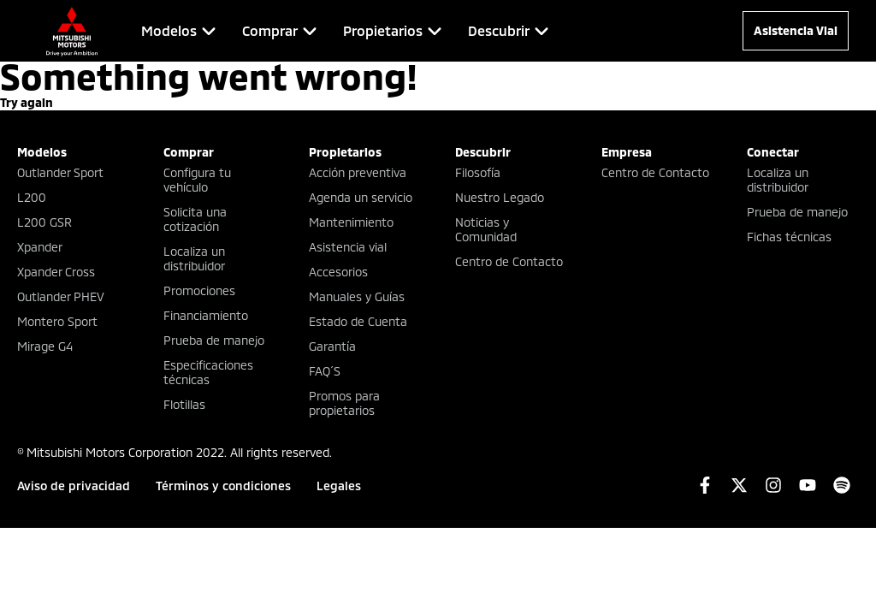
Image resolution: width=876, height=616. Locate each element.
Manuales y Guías (357, 296)
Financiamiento (205, 315)
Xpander (39, 247)
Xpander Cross (56, 271)
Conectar (773, 152)
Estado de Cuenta (358, 321)
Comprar (188, 152)
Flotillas (184, 404)
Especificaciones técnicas (208, 372)
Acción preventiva (357, 172)
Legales (339, 485)
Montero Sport (57, 321)
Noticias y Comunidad (486, 229)
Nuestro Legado (499, 197)
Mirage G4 (45, 346)
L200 (31, 197)
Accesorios (338, 271)
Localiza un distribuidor (194, 258)
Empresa (626, 152)
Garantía (332, 346)
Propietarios (345, 152)
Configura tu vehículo (197, 179)
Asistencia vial (348, 247)
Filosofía (477, 172)
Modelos (42, 152)
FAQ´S (324, 371)
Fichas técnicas (789, 236)
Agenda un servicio (360, 197)
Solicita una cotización (195, 219)
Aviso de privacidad (73, 485)
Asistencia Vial (796, 30)
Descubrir (483, 152)
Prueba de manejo (213, 340)
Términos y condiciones (223, 485)
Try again (26, 102)
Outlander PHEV (60, 296)
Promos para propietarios (344, 403)
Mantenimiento (351, 222)
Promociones (199, 290)
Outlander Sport (60, 172)
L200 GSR (44, 222)
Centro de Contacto (509, 261)
